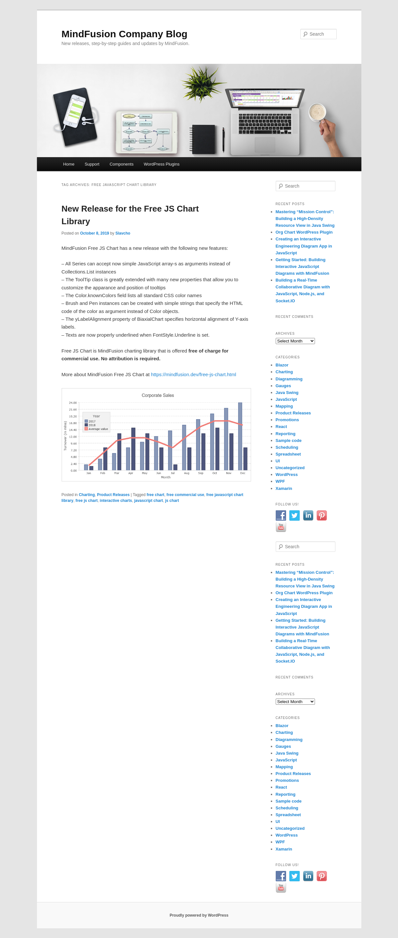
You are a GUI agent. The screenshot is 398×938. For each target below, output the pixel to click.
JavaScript (286, 399)
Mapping (284, 406)
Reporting (285, 433)
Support (92, 164)
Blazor (282, 365)
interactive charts (116, 500)
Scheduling (287, 447)
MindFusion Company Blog (124, 34)
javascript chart (148, 500)
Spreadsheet (288, 454)
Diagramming (289, 378)
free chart (155, 494)
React (281, 426)
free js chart (87, 500)
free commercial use (185, 494)
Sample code (289, 440)
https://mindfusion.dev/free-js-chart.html (193, 374)
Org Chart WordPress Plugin (304, 232)
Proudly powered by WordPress (199, 915)
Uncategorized (290, 467)
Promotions (287, 419)
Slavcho (122, 233)
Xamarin (284, 488)
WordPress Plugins (161, 164)
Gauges (283, 385)
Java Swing (287, 392)
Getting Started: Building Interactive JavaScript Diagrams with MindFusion (302, 266)
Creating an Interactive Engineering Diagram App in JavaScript (304, 246)
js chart (172, 500)
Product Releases (113, 494)
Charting (87, 494)
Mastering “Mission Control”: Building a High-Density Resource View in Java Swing (305, 218)
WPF (280, 481)
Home (69, 164)
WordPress (287, 474)
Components (122, 164)
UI (278, 460)
